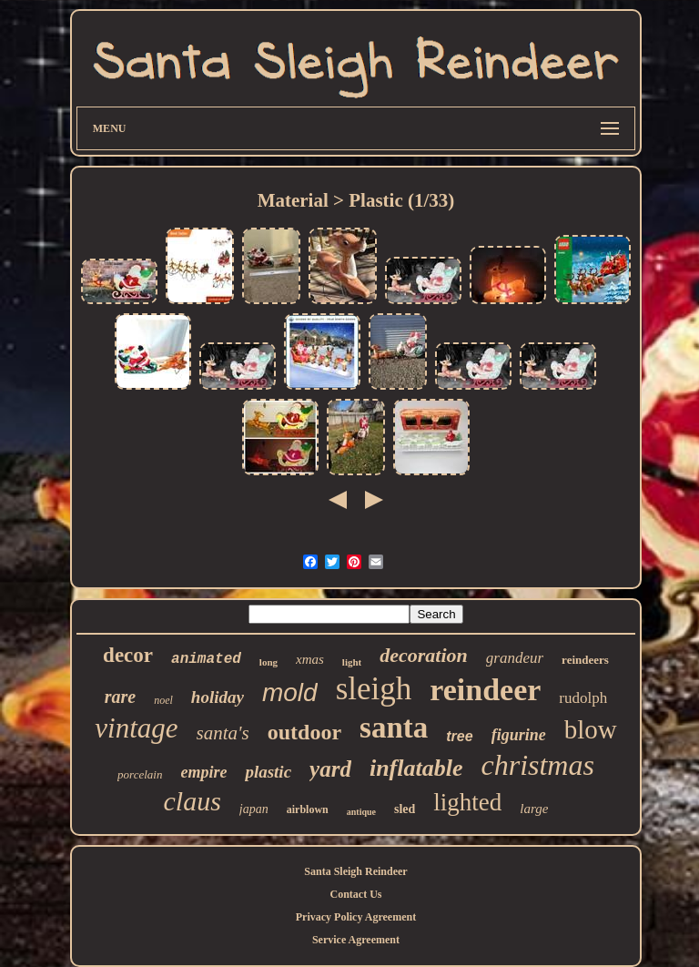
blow (590, 729)
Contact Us (355, 894)
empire (203, 772)
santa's (223, 733)
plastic (268, 771)
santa (394, 727)
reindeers (585, 660)
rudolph (583, 698)
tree (459, 736)
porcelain (139, 774)
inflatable (416, 768)
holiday (217, 697)
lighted (467, 802)
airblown (308, 809)
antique (361, 812)
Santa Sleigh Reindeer (355, 871)
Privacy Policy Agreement (356, 917)
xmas (310, 659)
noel (163, 700)
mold (290, 692)
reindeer (485, 690)
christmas (537, 764)
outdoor (304, 732)
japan (253, 809)
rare (120, 697)
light (351, 662)
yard (330, 769)
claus (192, 801)
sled (404, 809)
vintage (136, 728)
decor (128, 655)
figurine (518, 735)
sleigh (374, 689)
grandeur (514, 658)
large (534, 808)
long (268, 662)
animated (206, 659)
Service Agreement (356, 939)
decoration (424, 655)
